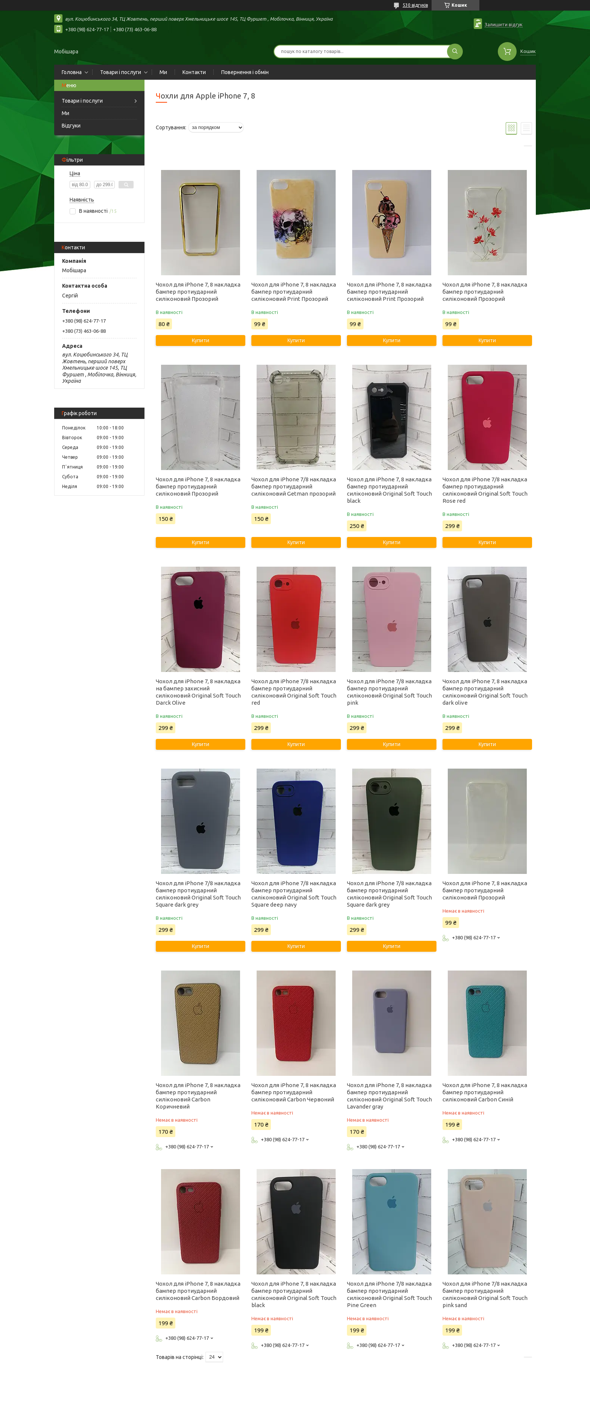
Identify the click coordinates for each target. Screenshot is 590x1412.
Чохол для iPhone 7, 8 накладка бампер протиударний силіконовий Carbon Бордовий (198, 1290)
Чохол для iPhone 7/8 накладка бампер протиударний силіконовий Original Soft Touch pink (389, 692)
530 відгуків (415, 5)
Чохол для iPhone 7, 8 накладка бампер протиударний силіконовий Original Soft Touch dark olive (485, 692)
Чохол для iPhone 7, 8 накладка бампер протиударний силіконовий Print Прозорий (293, 291)
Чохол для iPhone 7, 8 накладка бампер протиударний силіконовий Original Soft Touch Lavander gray (389, 1096)
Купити (200, 340)
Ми (163, 72)
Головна (72, 72)
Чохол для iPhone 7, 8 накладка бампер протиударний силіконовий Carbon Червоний (293, 1092)
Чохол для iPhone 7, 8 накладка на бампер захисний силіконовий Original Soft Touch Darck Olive (198, 692)
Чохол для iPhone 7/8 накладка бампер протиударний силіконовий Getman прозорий (293, 486)
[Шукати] (455, 51)
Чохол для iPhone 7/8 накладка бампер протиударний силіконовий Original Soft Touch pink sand (485, 1294)
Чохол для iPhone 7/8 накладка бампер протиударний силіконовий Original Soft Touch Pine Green (389, 1294)
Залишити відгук (504, 24)
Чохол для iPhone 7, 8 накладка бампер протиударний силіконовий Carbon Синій (484, 1092)
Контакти (194, 72)
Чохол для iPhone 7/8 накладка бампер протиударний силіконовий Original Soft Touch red (293, 692)
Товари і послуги (120, 72)
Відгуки (71, 126)
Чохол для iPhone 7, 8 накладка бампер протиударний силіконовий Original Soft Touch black (389, 490)
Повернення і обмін (245, 72)
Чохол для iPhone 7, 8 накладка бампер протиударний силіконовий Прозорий (198, 291)
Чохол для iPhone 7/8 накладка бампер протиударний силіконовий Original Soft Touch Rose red (485, 490)
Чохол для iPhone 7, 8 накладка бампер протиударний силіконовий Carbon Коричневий (198, 1096)
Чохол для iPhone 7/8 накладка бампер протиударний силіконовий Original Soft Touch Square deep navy (293, 894)
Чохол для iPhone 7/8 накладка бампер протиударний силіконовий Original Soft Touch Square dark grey (198, 894)
